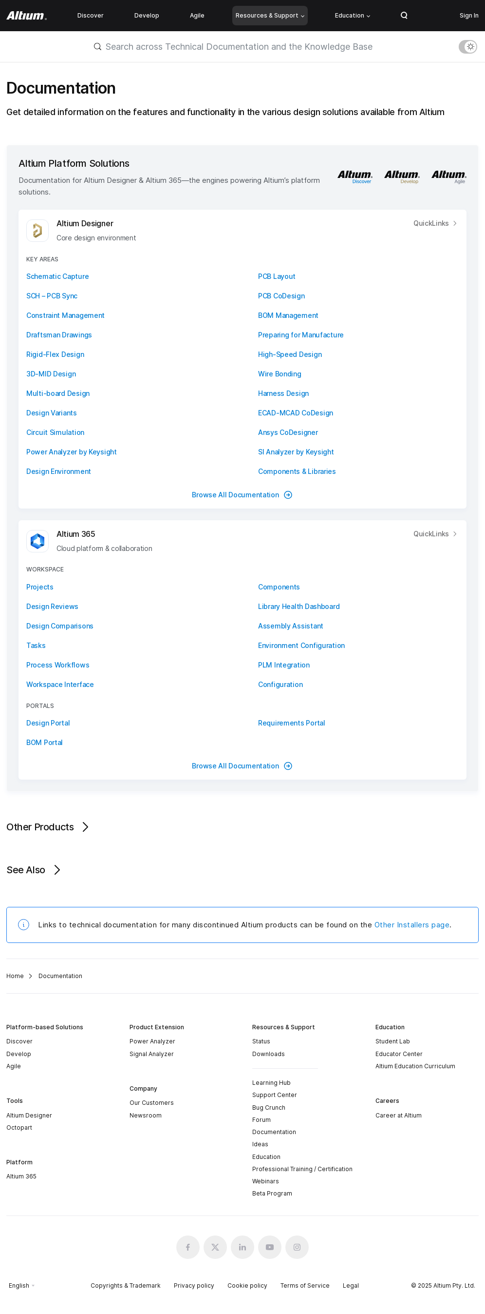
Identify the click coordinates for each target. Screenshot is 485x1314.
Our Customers (152, 1102)
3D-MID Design (50, 374)
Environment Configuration (301, 645)
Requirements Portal (291, 723)
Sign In (469, 15)
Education (352, 15)
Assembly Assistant (290, 626)
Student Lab (392, 1041)
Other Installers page (412, 924)
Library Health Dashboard (298, 606)
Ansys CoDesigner (288, 432)
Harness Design (283, 393)
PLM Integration (284, 665)
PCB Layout (277, 276)
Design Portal (48, 723)
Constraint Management (65, 315)
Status (261, 1041)
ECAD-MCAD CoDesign (295, 413)
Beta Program (272, 1193)
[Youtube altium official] (269, 1247)
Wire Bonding (279, 374)
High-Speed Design (289, 354)
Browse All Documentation (242, 495)
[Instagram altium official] (297, 1247)
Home (15, 976)
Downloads (268, 1054)
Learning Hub (271, 1082)
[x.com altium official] (215, 1247)
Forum (261, 1119)
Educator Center (399, 1054)
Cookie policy (247, 1285)
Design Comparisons (59, 626)
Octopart (19, 1127)
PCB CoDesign (281, 296)
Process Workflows (57, 665)
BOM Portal (44, 742)
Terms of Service (305, 1285)
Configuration (280, 684)
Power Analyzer (152, 1041)
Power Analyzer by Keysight (71, 452)
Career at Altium (398, 1115)
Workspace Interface (60, 684)
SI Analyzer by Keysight (296, 452)
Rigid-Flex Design (55, 354)
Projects (40, 587)
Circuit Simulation (55, 432)
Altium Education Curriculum (415, 1066)
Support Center (274, 1094)
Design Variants (51, 413)
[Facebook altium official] (188, 1247)
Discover (90, 15)
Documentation (274, 1132)
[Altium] (26, 15)
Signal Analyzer (152, 1054)
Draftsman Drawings (59, 335)
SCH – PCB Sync (51, 296)
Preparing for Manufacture (301, 335)
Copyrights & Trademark (126, 1285)
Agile (197, 15)
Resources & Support (270, 15)
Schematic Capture (57, 276)
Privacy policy (194, 1285)
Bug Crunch (268, 1107)
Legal (351, 1285)
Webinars (265, 1181)
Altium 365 (21, 1176)
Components (279, 587)
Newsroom (146, 1115)
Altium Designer (29, 1115)
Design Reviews (52, 606)
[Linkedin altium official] (242, 1247)
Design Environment (58, 471)
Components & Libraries (297, 471)
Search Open (404, 15)
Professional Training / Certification (302, 1169)
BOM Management (288, 315)
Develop (146, 15)
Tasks (36, 645)
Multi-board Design (58, 393)
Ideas (260, 1144)
